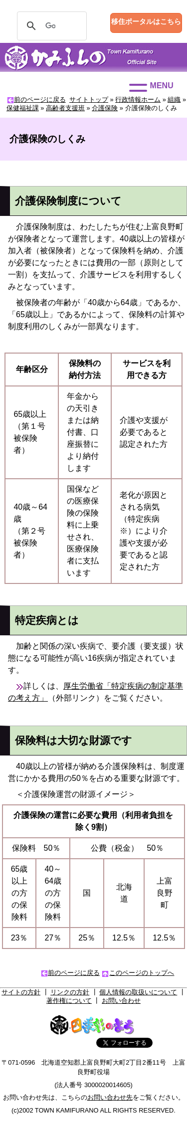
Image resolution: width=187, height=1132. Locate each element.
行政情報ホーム (138, 99)
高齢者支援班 (65, 108)
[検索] (50, 26)
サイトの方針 (20, 992)
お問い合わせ (121, 1000)
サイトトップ (88, 99)
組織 (174, 99)
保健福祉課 (22, 108)
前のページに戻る (40, 99)
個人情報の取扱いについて (138, 992)
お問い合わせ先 (110, 1097)
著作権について (69, 1000)
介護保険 (105, 108)
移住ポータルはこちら (146, 21)
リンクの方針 (69, 992)
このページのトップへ (141, 972)
